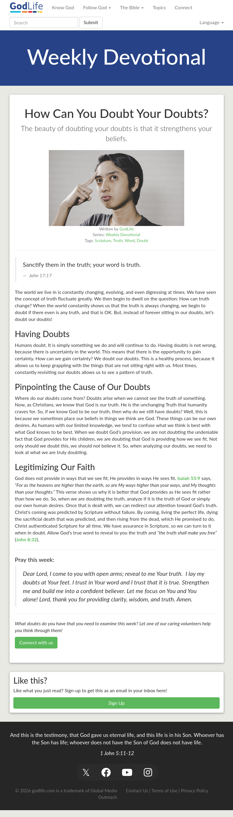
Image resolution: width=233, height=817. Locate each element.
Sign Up (116, 703)
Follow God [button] (97, 7)
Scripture (103, 240)
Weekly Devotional (123, 234)
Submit (91, 22)
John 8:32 (26, 539)
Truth (118, 240)
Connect (183, 7)
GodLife (127, 228)
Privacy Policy (194, 790)
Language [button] (211, 22)
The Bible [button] (132, 7)
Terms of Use (164, 790)
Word (130, 240)
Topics (159, 7)
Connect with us (36, 642)
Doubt (142, 240)
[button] (86, 772)
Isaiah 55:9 (188, 478)
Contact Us (137, 790)
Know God (63, 7)
